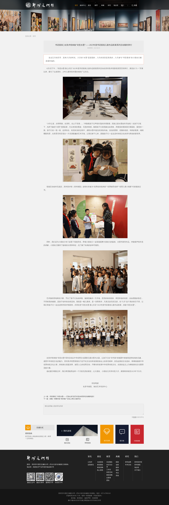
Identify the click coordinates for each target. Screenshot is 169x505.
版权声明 (87, 498)
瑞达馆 (116, 5)
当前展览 (100, 462)
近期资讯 (91, 465)
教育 (96, 5)
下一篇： (47, 399)
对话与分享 (109, 466)
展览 (89, 5)
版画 (117, 467)
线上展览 (100, 470)
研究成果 (128, 462)
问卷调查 (95, 498)
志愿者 (108, 477)
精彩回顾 (109, 475)
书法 (117, 473)
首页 (76, 5)
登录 (134, 417)
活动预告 (109, 462)
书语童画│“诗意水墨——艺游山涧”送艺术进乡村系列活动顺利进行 (72, 396)
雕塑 (117, 470)
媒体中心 (83, 5)
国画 (117, 462)
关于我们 (137, 470)
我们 (122, 5)
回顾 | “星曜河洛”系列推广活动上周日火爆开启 (65, 399)
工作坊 (108, 469)
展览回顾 (100, 467)
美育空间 (109, 472)
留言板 (73, 498)
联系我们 (80, 498)
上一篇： (47, 396)
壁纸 (107, 480)
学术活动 (128, 465)
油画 (117, 465)
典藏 (102, 5)
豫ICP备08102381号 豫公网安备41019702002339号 (84, 500)
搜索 (135, 5)
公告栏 (90, 462)
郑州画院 (137, 465)
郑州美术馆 (138, 462)
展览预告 (100, 465)
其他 (117, 475)
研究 (109, 5)
